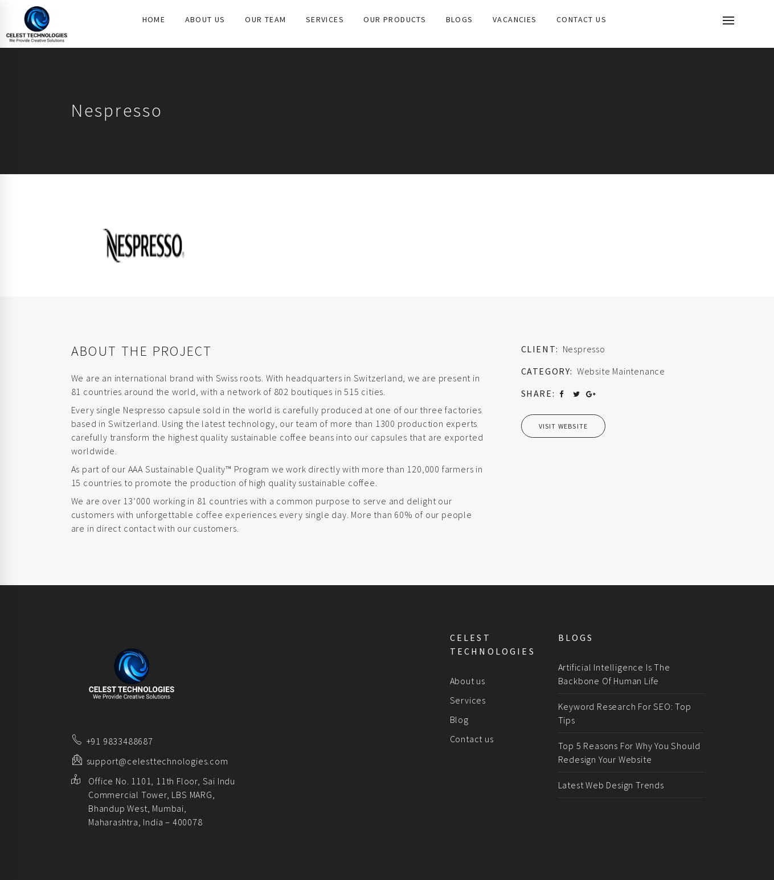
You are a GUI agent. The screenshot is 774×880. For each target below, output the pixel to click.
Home (154, 19)
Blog (459, 719)
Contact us (581, 19)
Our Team (265, 19)
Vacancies (515, 19)
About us (205, 19)
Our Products (394, 19)
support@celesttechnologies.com (157, 761)
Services (325, 19)
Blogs (459, 19)
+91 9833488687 (120, 741)
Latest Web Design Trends (611, 785)
